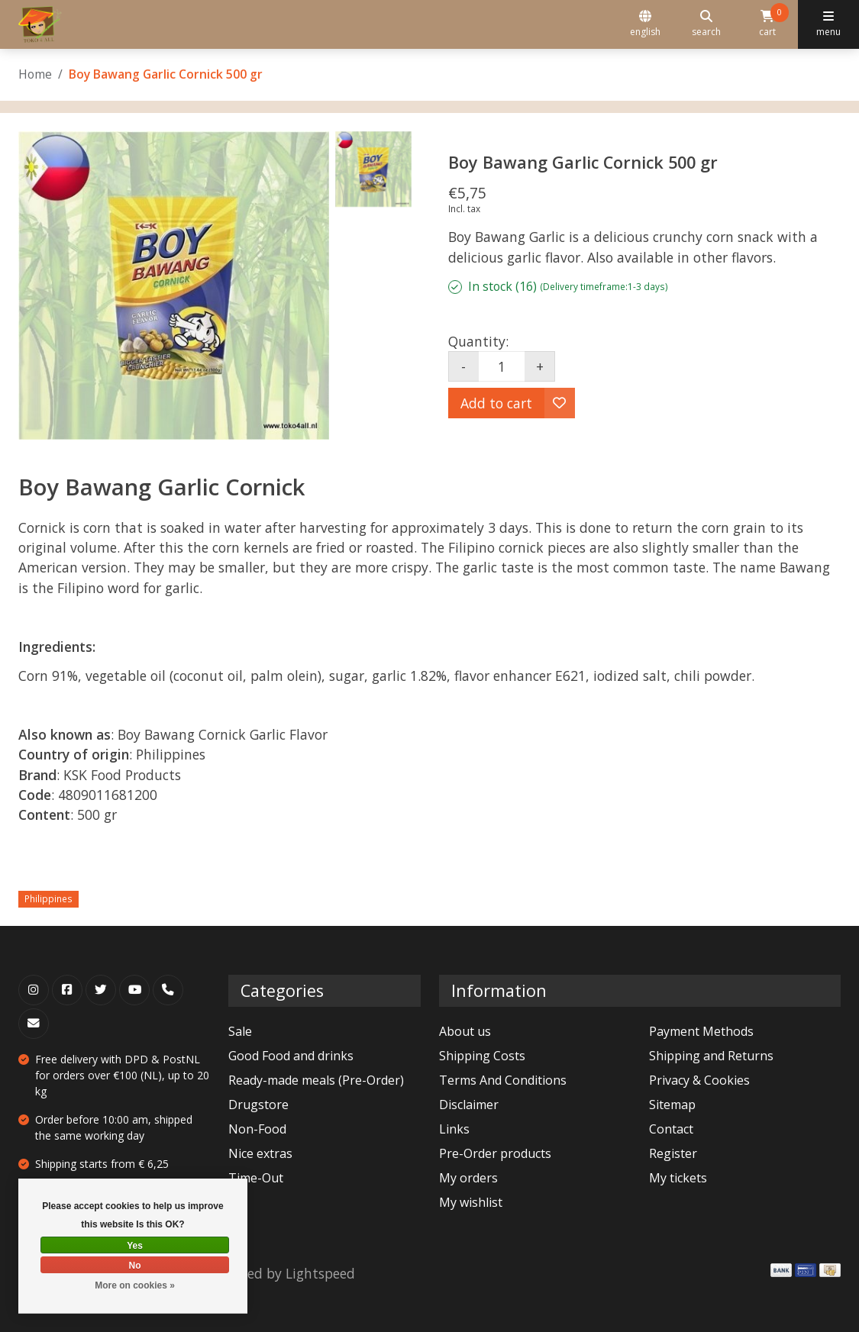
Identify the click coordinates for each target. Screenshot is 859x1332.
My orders (468, 1177)
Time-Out (255, 1177)
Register (673, 1153)
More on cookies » (135, 1285)
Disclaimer (469, 1104)
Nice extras (260, 1153)
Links (454, 1129)
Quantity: (478, 341)
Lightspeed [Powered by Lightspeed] (320, 1273)
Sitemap (672, 1104)
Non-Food (257, 1129)
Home (35, 74)
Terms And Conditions (503, 1080)
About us (465, 1031)
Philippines (48, 898)
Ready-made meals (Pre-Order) (316, 1080)
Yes (135, 1245)
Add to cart (496, 403)
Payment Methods (701, 1031)
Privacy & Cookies (699, 1080)
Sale (240, 1031)
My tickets (678, 1177)
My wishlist (470, 1202)
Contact (671, 1129)
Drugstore (258, 1104)
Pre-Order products (495, 1153)
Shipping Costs (482, 1055)
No (135, 1265)
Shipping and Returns (711, 1055)
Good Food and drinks (291, 1055)
